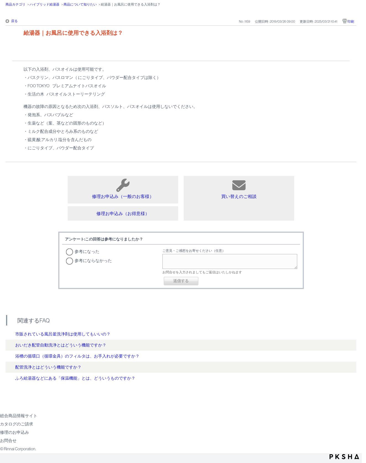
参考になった (87, 251)
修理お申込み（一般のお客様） (123, 189)
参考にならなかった (93, 260)
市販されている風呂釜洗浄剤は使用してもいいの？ (62, 334)
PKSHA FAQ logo (344, 456)
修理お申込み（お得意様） (122, 213)
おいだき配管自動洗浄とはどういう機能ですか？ (60, 345)
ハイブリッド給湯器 (44, 4)
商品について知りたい (80, 4)
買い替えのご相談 (239, 189)
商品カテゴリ (15, 4)
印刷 (350, 21)
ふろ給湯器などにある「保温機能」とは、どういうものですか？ (75, 378)
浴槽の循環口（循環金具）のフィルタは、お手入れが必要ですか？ (77, 356)
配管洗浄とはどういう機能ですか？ (48, 367)
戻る (14, 21)
